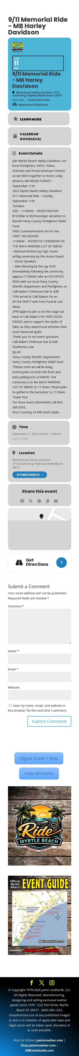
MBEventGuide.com (39, 1050)
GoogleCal (30, 139)
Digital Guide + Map (39, 758)
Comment (16, 606)
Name (13, 651)
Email (13, 669)
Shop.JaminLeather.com (38, 1045)
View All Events (39, 773)
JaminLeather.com (49, 1040)
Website (13, 687)
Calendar (29, 134)
